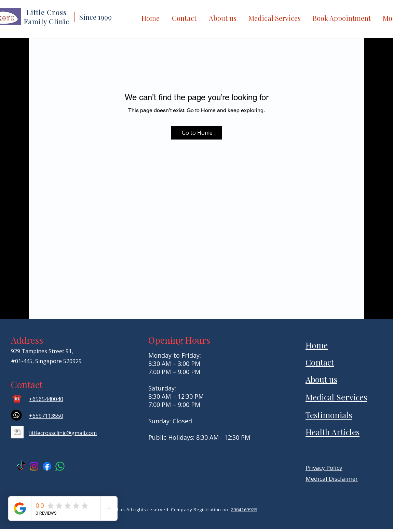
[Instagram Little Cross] (34, 466)
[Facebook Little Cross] (47, 466)
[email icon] (17, 432)
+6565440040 (46, 399)
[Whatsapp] (16, 415)
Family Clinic (46, 21)
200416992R (244, 509)
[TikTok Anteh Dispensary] (21, 466)
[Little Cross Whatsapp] (60, 466)
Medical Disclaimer (332, 478)
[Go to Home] (196, 133)
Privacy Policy (324, 468)
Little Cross (47, 12)
